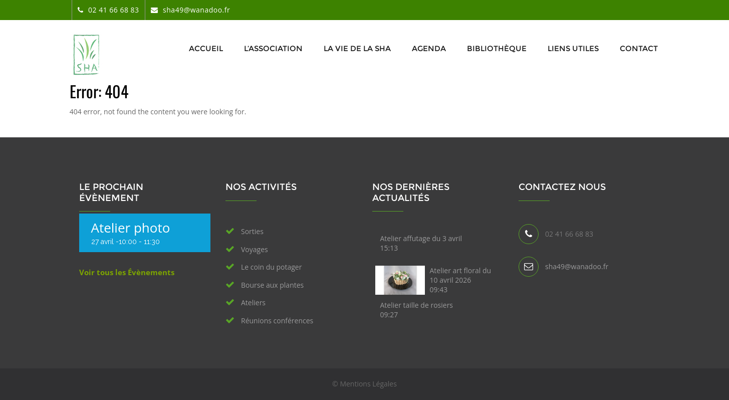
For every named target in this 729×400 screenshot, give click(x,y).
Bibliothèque (497, 48)
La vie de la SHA (357, 48)
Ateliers (253, 302)
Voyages (254, 249)
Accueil (206, 48)
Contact (639, 48)
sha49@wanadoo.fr (576, 266)
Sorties (252, 231)
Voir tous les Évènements (126, 272)
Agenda (429, 48)
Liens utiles (573, 48)
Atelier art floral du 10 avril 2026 (461, 280)
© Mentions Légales (364, 383)
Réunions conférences (277, 320)
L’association (273, 48)
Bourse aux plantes (272, 285)
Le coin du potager (271, 267)
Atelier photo (130, 228)
